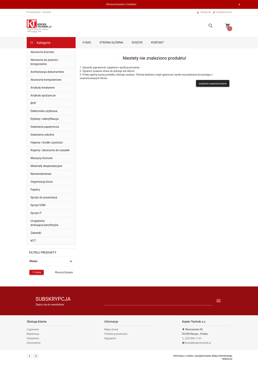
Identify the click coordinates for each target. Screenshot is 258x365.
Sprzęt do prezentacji (43, 197)
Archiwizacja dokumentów (47, 72)
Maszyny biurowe (41, 158)
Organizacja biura (41, 181)
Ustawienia (33, 338)
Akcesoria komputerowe (45, 79)
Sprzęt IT (36, 213)
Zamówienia (33, 342)
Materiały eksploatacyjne (46, 166)
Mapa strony (111, 329)
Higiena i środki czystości (46, 142)
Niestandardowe (40, 174)
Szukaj (36, 272)
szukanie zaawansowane (212, 83)
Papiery (35, 189)
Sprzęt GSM (38, 205)
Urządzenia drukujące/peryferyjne (44, 223)
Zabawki (35, 233)
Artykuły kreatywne (42, 87)
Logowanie (33, 329)
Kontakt (157, 42)
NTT (33, 240)
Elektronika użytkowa (43, 111)
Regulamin (110, 338)
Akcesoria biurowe (42, 52)
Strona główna (111, 42)
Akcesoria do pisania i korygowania (44, 62)
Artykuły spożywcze (43, 95)
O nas (87, 42)
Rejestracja (33, 333)
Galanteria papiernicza (44, 126)
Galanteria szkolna (42, 134)
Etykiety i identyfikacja (44, 119)
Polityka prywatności (116, 333)
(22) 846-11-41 (192, 338)
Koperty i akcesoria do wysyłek (50, 150)
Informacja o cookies (183, 356)
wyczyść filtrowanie (64, 272)
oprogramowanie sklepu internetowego (213, 356)
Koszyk (137, 42)
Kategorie (40, 42)
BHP (33, 103)
